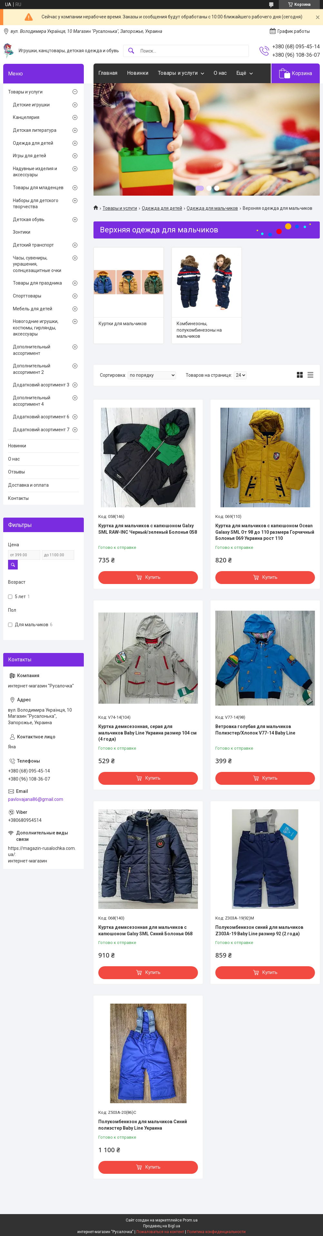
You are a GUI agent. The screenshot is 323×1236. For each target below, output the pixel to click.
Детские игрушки (31, 104)
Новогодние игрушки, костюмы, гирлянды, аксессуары (35, 327)
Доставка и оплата (28, 485)
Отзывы (16, 471)
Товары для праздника (37, 283)
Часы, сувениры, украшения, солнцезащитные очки (37, 264)
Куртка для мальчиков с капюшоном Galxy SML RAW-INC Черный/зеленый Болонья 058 (147, 529)
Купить (153, 577)
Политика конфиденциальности (216, 1232)
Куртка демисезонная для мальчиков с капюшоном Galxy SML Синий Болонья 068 (145, 930)
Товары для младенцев (38, 187)
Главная (107, 73)
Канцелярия (26, 117)
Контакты (18, 498)
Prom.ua (190, 1220)
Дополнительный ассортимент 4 (31, 401)
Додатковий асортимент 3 (41, 384)
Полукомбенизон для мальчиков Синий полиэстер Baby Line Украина (142, 1125)
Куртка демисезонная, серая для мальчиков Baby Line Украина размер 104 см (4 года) (147, 733)
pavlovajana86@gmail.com (35, 799)
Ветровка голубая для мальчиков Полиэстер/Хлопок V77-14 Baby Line (255, 729)
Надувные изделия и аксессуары (35, 172)
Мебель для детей (32, 308)
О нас (220, 73)
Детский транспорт (33, 245)
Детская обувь (28, 219)
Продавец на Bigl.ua (161, 1226)
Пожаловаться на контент (160, 1232)
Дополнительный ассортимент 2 (31, 369)
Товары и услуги (178, 73)
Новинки (137, 73)
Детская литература (34, 130)
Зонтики (21, 232)
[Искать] (131, 51)
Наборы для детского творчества (35, 203)
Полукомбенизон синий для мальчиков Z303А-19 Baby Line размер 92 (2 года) (259, 930)
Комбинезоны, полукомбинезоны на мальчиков (199, 330)
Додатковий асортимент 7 (41, 429)
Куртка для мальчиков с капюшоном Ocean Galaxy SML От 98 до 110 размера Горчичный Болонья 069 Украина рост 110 (264, 532)
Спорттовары (27, 295)
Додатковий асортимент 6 (41, 416)
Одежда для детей (162, 208)
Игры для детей (29, 155)
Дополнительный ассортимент (31, 350)
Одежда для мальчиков (212, 208)
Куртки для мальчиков (123, 323)
